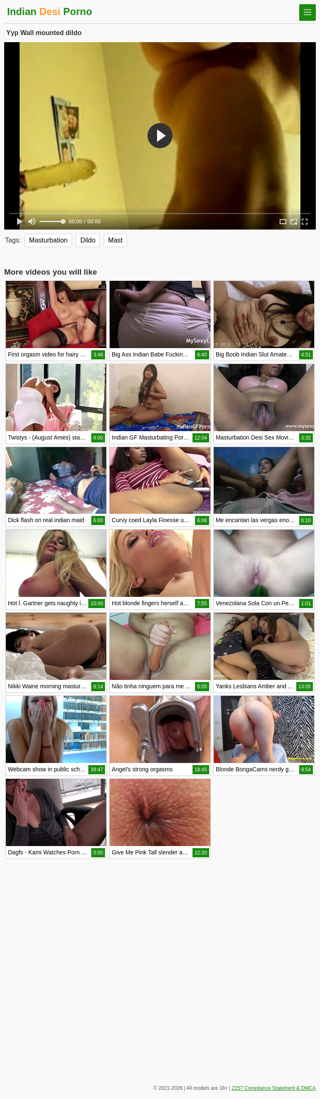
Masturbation (48, 240)
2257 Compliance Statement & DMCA (274, 1088)
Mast (115, 240)
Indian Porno (49, 11)
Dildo (87, 240)
